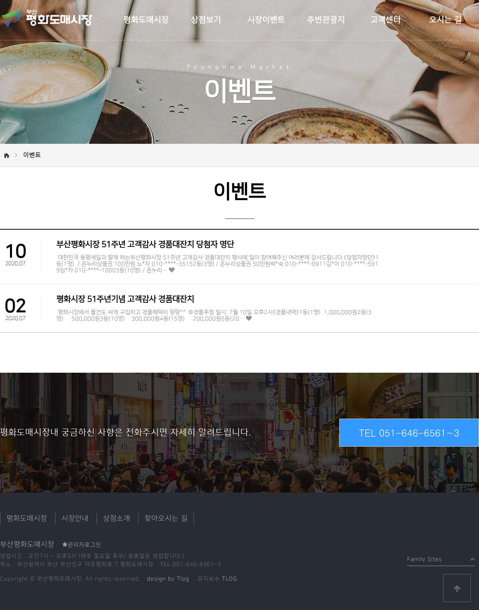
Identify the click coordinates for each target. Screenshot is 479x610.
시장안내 (75, 519)
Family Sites (424, 557)
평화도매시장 (146, 20)
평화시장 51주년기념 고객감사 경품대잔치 (125, 299)
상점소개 (116, 519)
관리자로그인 (81, 545)
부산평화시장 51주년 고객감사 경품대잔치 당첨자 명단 (145, 244)
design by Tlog (168, 579)
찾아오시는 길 (166, 519)
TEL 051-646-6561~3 (409, 432)
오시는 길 (445, 20)
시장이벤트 (266, 20)
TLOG (229, 579)
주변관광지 (326, 20)
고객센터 (385, 20)
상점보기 (206, 20)
